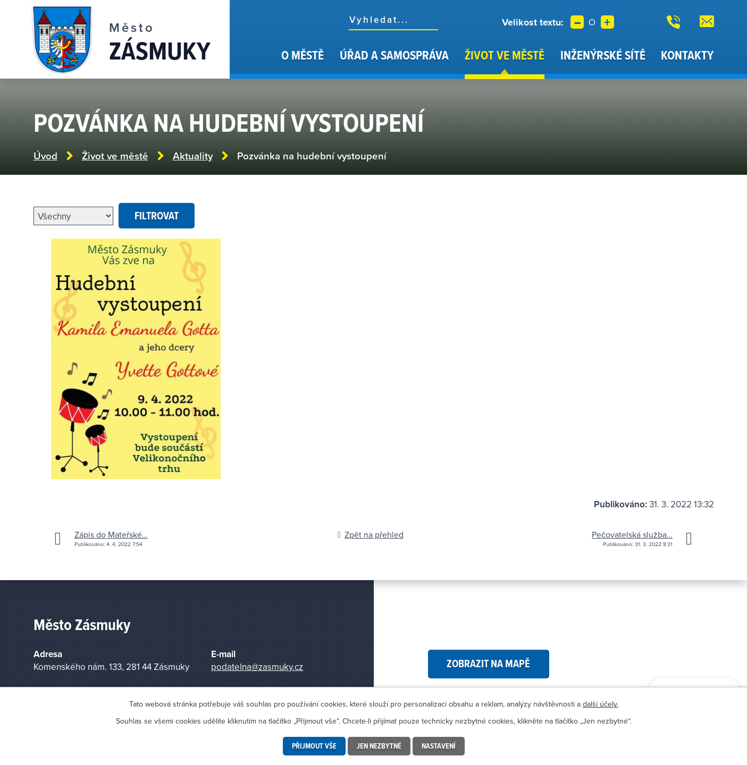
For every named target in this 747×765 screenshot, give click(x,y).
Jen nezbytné (379, 746)
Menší (577, 22)
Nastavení (439, 746)
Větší (607, 22)
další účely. (600, 704)
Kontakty (687, 55)
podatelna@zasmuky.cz (257, 666)
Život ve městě (504, 55)
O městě (302, 55)
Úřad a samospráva (394, 55)
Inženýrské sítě (602, 55)
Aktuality (193, 156)
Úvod (260, 62)
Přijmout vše (314, 746)
